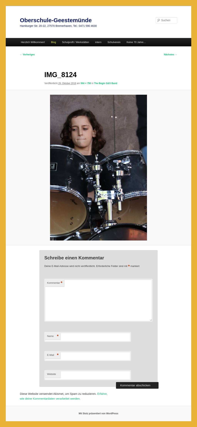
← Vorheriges (27, 54)
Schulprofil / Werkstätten (75, 42)
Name (52, 336)
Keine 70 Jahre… (136, 42)
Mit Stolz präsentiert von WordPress (98, 413)
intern (98, 42)
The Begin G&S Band (105, 83)
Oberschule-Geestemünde (56, 20)
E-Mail (52, 355)
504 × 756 (86, 83)
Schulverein (114, 42)
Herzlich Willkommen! (33, 42)
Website (51, 374)
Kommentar (54, 283)
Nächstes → (170, 54)
